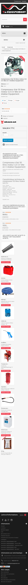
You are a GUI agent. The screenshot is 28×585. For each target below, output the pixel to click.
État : (2, 86)
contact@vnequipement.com (13, 563)
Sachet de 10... (5, 256)
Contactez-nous (18, 1)
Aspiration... (4, 386)
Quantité (5, 132)
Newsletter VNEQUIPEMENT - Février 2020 (11, 543)
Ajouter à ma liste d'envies (11, 144)
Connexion (24, 1)
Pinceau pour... (5, 408)
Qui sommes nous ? (5, 533)
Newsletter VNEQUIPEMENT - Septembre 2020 (11, 545)
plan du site (22, 42)
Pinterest (4, 103)
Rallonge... (3, 299)
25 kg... (3, 451)
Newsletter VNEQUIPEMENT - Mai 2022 (10, 549)
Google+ (17, 100)
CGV (2, 531)
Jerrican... (3, 278)
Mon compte (5, 570)
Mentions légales (5, 529)
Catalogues (3, 539)
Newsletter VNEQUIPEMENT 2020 (9, 541)
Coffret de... (4, 321)
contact (17, 42)
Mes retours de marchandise (7, 574)
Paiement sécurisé (5, 535)
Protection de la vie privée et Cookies (9, 537)
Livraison (3, 528)
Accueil (3, 526)
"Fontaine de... (4, 364)
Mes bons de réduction (6, 581)
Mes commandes (5, 572)
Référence (3, 84)
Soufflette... (4, 342)
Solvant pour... (4, 429)
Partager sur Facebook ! (8, 116)
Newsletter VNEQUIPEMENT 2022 (9, 547)
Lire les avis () (5, 111)
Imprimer (5, 118)
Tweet (4, 100)
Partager (10, 100)
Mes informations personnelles (8, 579)
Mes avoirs (3, 575)
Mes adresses (4, 577)
